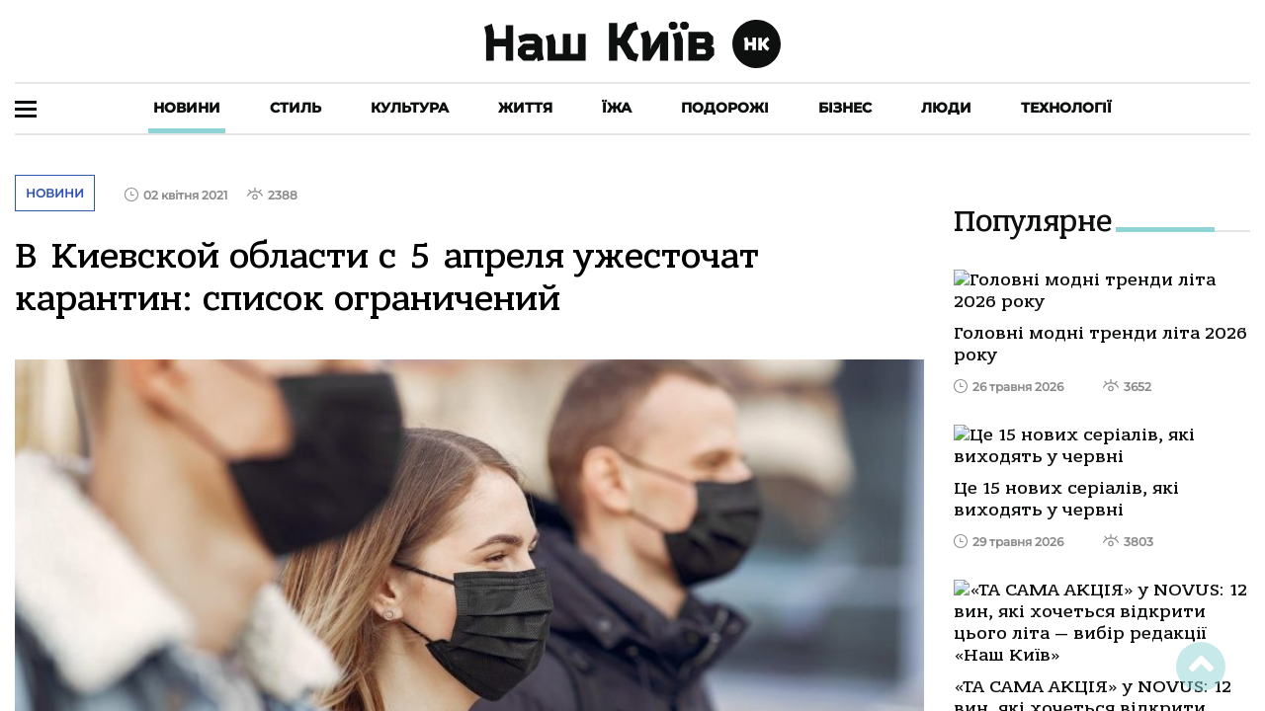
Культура (410, 108)
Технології (1066, 108)
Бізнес (845, 108)
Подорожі (725, 108)
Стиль (295, 108)
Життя (525, 108)
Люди (946, 108)
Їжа (617, 108)
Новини (186, 108)
